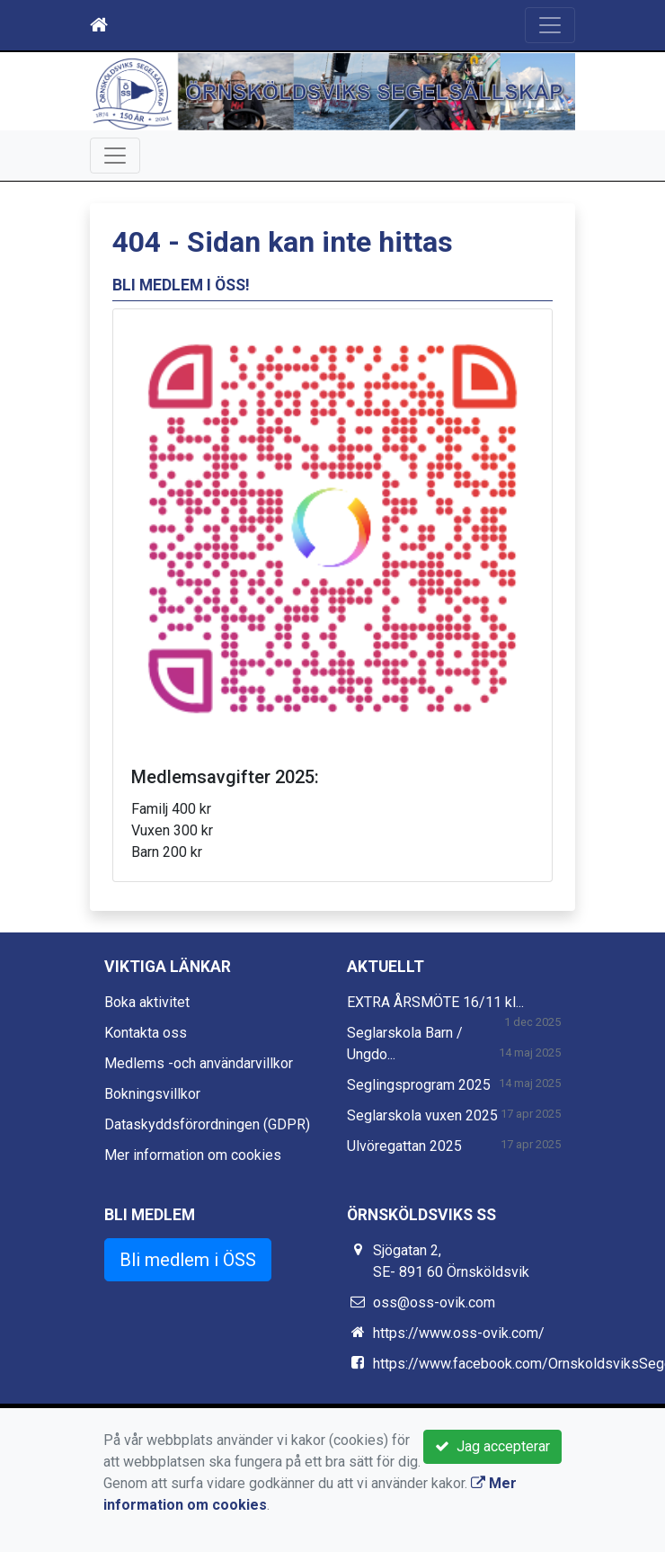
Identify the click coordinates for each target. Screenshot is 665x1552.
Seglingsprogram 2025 (419, 1084)
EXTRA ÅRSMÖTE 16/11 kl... (435, 1002)
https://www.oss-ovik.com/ (459, 1333)
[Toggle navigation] (550, 25)
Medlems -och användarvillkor (198, 1063)
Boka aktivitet (147, 1002)
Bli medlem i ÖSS (188, 1260)
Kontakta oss (145, 1032)
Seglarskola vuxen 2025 (422, 1115)
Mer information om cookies (192, 1155)
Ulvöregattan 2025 (404, 1146)
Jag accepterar (492, 1446)
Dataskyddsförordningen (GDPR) (207, 1124)
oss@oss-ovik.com (434, 1302)
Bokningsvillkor (152, 1093)
